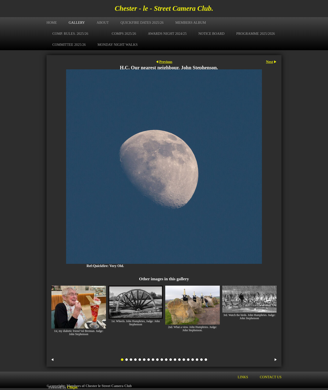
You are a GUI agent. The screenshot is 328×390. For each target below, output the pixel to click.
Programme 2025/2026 (255, 34)
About (103, 22)
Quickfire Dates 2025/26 (142, 22)
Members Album (190, 22)
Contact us (270, 377)
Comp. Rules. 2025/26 (70, 34)
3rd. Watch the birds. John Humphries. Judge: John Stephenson (249, 317)
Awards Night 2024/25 (167, 34)
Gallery (77, 22)
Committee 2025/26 (69, 45)
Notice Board (211, 34)
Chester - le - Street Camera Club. (164, 8)
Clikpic (72, 387)
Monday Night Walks (117, 45)
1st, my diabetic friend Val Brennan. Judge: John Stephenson (78, 332)
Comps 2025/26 (124, 34)
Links (243, 377)
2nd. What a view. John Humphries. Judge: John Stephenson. (192, 329)
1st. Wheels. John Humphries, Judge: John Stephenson (135, 323)
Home (52, 22)
